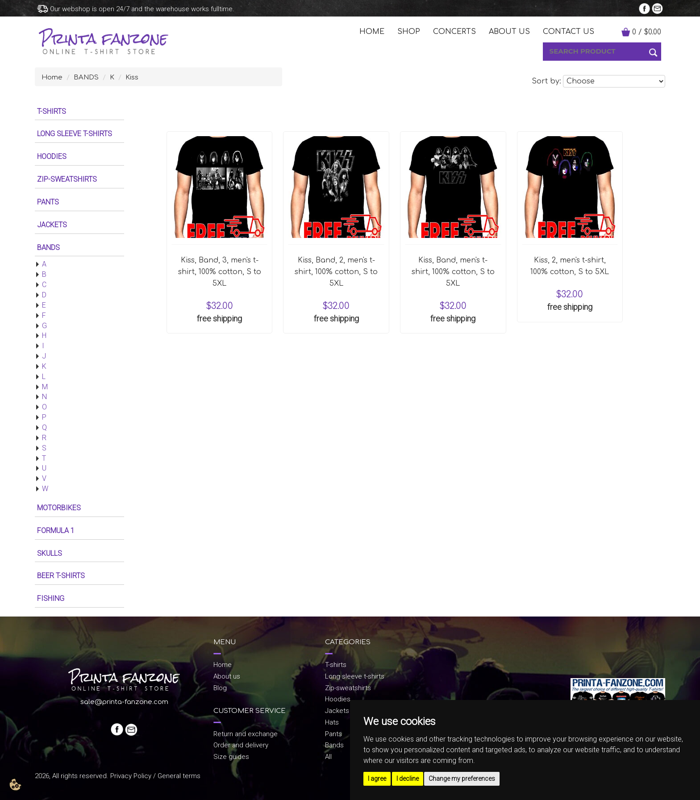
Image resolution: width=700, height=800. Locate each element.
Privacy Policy (130, 776)
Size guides (231, 757)
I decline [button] (407, 778)
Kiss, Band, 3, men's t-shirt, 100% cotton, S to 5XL (219, 272)
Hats (332, 722)
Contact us (568, 32)
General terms (179, 776)
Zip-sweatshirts (348, 688)
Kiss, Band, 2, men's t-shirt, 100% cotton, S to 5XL (336, 272)
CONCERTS (454, 32)
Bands (334, 745)
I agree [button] (377, 778)
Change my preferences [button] (462, 778)
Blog (220, 688)
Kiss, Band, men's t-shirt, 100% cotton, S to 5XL (453, 272)
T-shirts (335, 665)
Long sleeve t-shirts (354, 676)
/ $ (646, 32)
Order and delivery (240, 745)
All (328, 757)
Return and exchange (245, 734)
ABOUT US (509, 32)
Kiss (131, 77)
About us (226, 676)
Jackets (337, 711)
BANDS (86, 77)
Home (52, 77)
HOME (371, 32)
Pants (333, 734)
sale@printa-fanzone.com (124, 702)
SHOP (408, 32)
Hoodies (337, 699)
